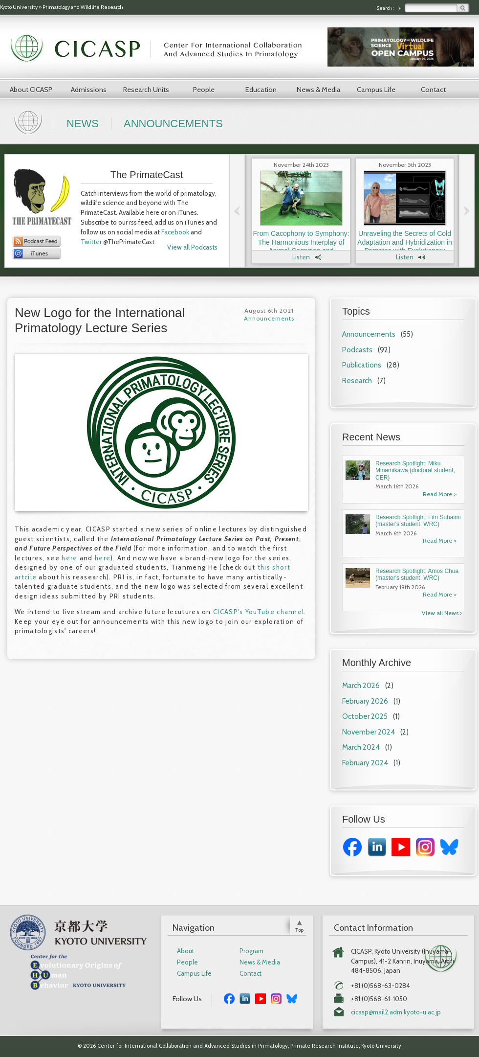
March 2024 (361, 747)
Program (251, 951)
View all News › (442, 613)
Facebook (175, 232)
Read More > (440, 494)
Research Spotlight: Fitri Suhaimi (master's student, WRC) (418, 521)
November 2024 (368, 732)
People (204, 89)
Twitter (91, 242)
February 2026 (365, 701)
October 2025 (365, 716)
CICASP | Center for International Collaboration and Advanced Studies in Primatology (161, 49)
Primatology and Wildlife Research (83, 7)
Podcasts (357, 349)
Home (29, 121)
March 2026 (361, 685)
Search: (385, 8)
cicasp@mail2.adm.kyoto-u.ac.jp (396, 1012)
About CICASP (31, 89)
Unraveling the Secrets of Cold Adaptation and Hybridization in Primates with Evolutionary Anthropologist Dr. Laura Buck (404, 246)
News (82, 123)
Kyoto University (19, 7)
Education (261, 89)
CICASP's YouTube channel (258, 612)
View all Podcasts (192, 247)
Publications (361, 365)
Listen (301, 257)
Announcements (173, 123)
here (69, 558)
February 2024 (365, 762)
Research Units (146, 89)
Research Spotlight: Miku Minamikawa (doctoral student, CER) (415, 470)
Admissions (89, 89)
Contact (433, 89)
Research (357, 380)
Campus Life (376, 89)
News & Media (319, 89)
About (185, 951)
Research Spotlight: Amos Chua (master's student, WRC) (416, 574)
